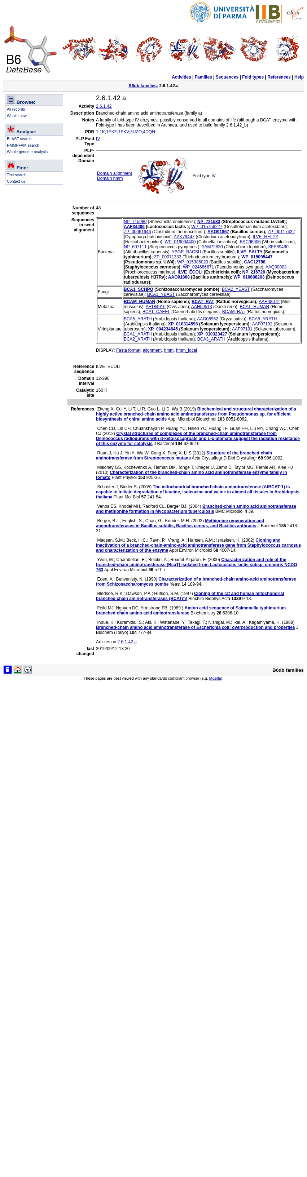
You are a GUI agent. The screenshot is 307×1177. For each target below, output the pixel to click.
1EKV (123, 131)
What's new (17, 116)
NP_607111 (135, 246)
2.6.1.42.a (126, 641)
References (279, 77)
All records (16, 109)
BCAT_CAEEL (156, 311)
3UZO (136, 131)
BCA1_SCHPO (138, 289)
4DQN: (149, 131)
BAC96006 (250, 241)
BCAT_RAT (203, 301)
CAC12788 (254, 262)
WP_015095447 (256, 256)
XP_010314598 (183, 324)
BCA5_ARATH (138, 318)
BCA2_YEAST (236, 289)
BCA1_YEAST (161, 294)
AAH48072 (269, 301)
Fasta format (128, 350)
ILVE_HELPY (265, 236)
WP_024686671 (198, 267)
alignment (152, 350)
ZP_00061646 (137, 231)
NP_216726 (253, 272)
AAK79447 (184, 236)
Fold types (253, 77)
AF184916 (156, 306)
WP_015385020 (192, 262)
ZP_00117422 (281, 231)
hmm (169, 350)
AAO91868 (179, 277)
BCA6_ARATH (263, 318)
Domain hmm (110, 178)
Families (203, 77)
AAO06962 (207, 318)
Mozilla (215, 678)
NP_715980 (135, 221)
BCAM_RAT (233, 311)
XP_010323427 (212, 334)
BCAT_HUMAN (254, 306)
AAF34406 (134, 226)
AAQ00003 (276, 267)
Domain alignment (114, 173)
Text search (17, 175)
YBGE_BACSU (186, 251)
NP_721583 (208, 221)
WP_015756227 (206, 226)
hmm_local (186, 350)
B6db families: (143, 85)
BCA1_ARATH (138, 334)
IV (98, 138)
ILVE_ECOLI (189, 272)
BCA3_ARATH (211, 339)
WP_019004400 (180, 241)
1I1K (100, 131)
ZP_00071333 (167, 256)
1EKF (111, 131)
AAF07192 (262, 324)
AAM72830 (212, 246)
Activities (181, 77)
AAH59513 (201, 306)
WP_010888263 (248, 277)
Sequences (227, 77)
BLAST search (19, 139)
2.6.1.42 (103, 106)
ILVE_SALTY (250, 251)
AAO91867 (218, 231)
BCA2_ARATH (138, 339)
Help (299, 77)
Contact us (16, 181)
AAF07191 (242, 329)
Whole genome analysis (27, 152)
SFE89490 (278, 246)
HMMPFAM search (23, 145)
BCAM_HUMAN (139, 301)
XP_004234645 (163, 329)
